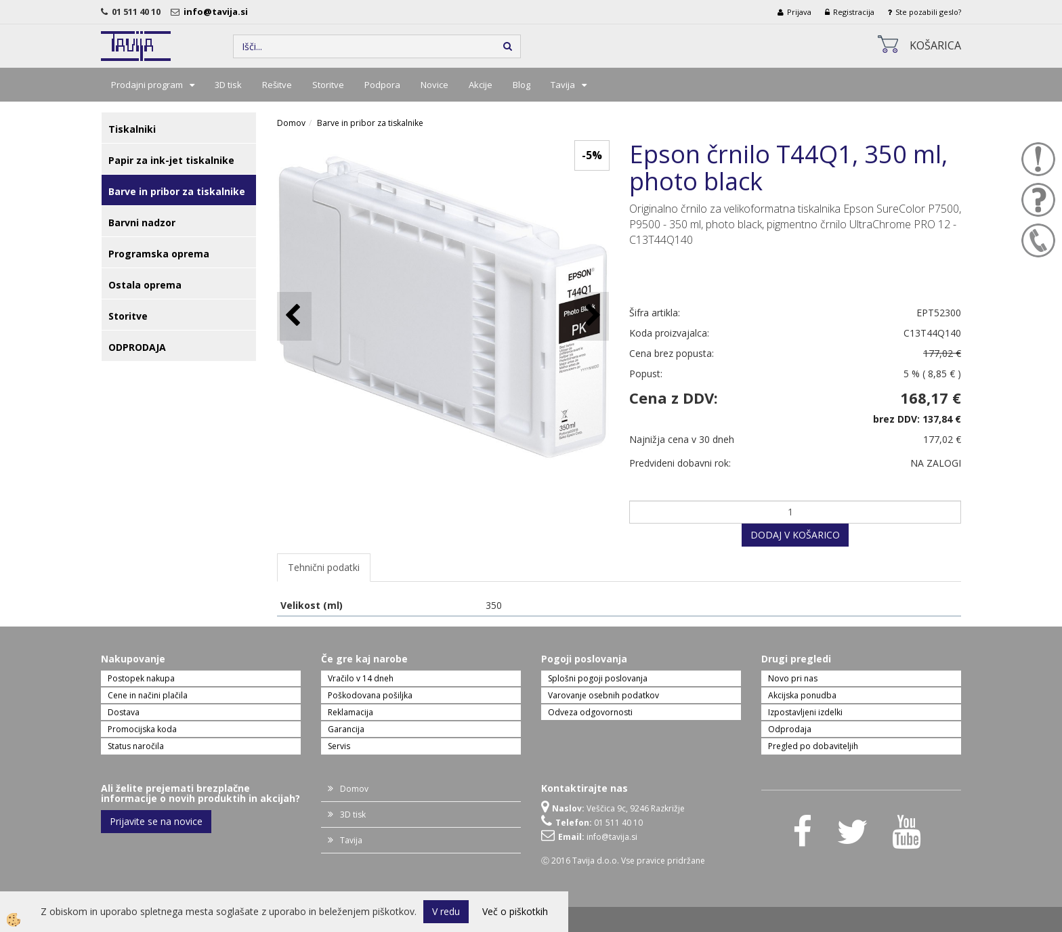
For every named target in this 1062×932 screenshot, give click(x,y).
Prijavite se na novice (156, 821)
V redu (446, 911)
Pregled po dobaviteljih (813, 746)
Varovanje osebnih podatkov (603, 695)
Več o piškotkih (515, 911)
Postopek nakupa (141, 678)
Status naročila (136, 746)
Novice (434, 85)
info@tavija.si (218, 11)
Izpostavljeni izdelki (805, 712)
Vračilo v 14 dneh (361, 678)
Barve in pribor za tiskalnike (370, 123)
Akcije (480, 85)
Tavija (563, 85)
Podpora (382, 85)
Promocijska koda (142, 729)
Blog (521, 85)
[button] (591, 316)
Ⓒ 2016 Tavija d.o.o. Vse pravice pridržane (623, 860)
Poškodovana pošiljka (370, 695)
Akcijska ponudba (802, 695)
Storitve (328, 85)
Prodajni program (147, 85)
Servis (339, 746)
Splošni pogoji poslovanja (597, 678)
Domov (291, 123)
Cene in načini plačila (148, 695)
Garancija (346, 729)
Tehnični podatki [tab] (324, 567)
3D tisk (228, 85)
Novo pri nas (792, 678)
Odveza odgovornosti (590, 712)
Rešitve (277, 85)
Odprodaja (789, 729)
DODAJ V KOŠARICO (795, 534)
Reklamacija (350, 712)
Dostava (124, 712)
